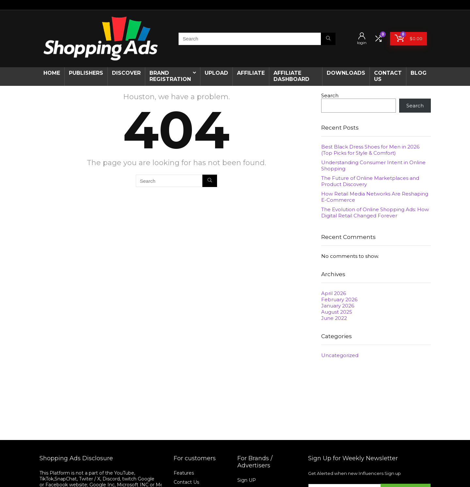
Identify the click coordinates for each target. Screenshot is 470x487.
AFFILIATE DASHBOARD (291, 76)
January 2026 (337, 306)
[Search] (328, 39)
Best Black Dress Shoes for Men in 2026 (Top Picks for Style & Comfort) (370, 150)
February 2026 (339, 299)
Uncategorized (339, 355)
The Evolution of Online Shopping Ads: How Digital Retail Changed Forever (375, 212)
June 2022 (334, 318)
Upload (216, 73)
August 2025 (336, 312)
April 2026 (333, 293)
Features (184, 473)
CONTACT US (388, 76)
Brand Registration (170, 76)
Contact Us (186, 482)
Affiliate (251, 73)
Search (329, 95)
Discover (126, 73)
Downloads (346, 73)
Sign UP (246, 480)
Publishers (86, 73)
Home (51, 73)
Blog (419, 73)
